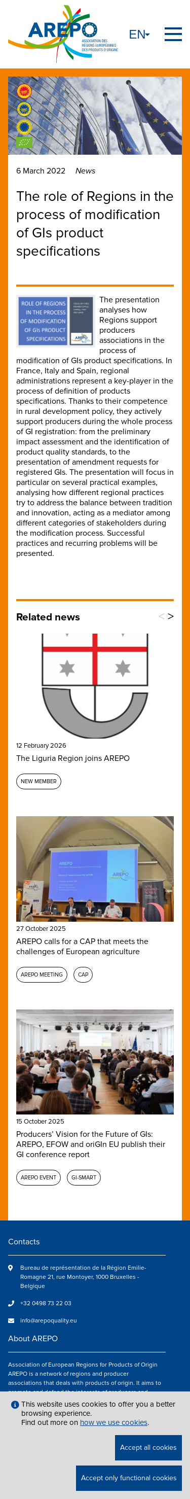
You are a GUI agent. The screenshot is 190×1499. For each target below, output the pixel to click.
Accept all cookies (148, 1447)
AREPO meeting (42, 974)
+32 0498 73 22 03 (45, 1303)
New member (39, 781)
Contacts (24, 1242)
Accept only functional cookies (129, 1478)
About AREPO (33, 1339)
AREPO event (38, 1177)
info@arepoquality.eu (48, 1320)
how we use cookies (113, 1422)
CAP (83, 974)
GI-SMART (83, 1177)
